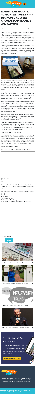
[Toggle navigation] (24, 4)
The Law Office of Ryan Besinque (9, 200)
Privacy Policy (7, 391)
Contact (22, 391)
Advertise (15, 391)
